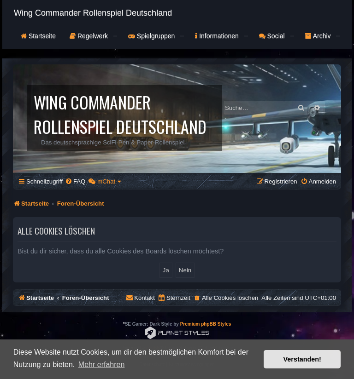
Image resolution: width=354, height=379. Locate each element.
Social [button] (276, 36)
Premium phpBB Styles (205, 324)
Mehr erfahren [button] (101, 364)
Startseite (38, 36)
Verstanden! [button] (302, 359)
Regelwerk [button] (93, 36)
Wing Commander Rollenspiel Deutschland (93, 12)
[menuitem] (75, 181)
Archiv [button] (322, 36)
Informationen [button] (221, 36)
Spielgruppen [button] (156, 36)
